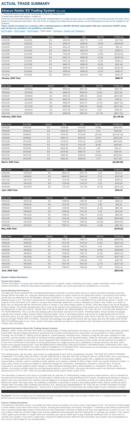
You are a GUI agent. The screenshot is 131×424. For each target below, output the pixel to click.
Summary (57, 31)
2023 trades (6, 31)
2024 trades (19, 31)
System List (69, 31)
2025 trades (32, 31)
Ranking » (80, 31)
